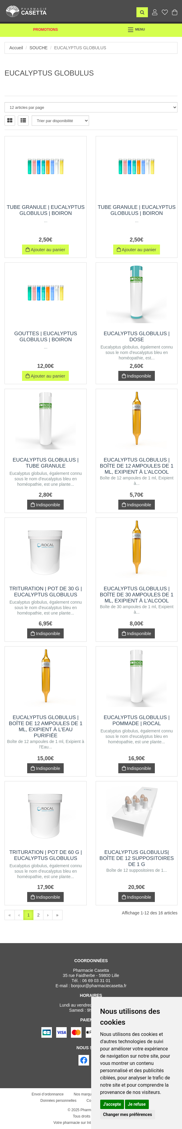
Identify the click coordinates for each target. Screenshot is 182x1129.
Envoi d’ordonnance (48, 1094)
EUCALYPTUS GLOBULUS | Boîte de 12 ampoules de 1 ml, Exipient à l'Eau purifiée (45, 726)
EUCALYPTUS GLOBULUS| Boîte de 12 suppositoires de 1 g (137, 858)
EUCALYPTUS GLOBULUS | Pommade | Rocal (137, 720)
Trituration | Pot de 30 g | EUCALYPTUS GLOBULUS (45, 592)
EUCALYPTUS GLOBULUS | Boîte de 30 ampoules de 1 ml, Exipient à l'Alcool (137, 595)
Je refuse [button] (137, 1104)
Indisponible (136, 375)
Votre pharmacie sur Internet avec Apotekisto (89, 1123)
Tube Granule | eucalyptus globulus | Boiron (46, 210)
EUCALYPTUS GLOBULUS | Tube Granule (46, 463)
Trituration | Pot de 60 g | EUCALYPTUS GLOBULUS (45, 855)
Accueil (16, 47)
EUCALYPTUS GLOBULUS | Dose (137, 336)
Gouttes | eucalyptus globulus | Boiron (45, 336)
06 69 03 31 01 (96, 980)
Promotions (45, 30)
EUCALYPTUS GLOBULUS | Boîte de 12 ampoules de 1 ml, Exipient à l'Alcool (137, 466)
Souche (39, 47)
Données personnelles (58, 1100)
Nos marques (84, 1094)
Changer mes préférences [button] (127, 1114)
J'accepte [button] (112, 1104)
